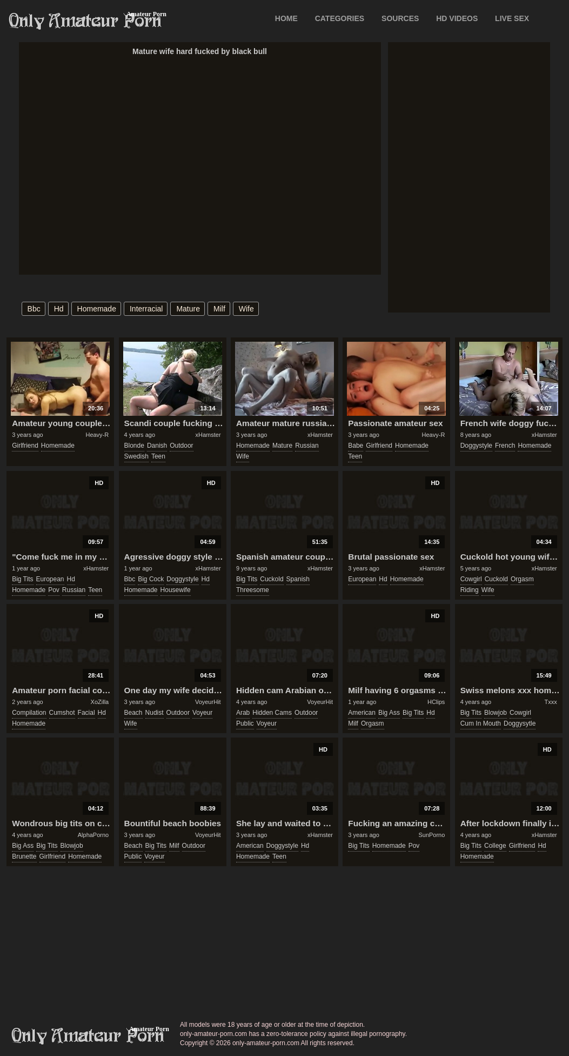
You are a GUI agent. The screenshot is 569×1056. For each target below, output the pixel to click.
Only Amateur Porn (85, 21)
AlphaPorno (93, 835)
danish (157, 445)
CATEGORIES (340, 18)
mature (188, 308)
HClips (436, 702)
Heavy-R (97, 434)
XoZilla (100, 702)
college (495, 845)
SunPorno (431, 835)
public (245, 723)
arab (243, 712)
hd (59, 308)
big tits (22, 579)
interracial (146, 308)
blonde (134, 445)
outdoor (181, 445)
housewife (175, 590)
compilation (29, 712)
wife (246, 308)
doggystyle (476, 445)
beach (133, 712)
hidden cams (272, 712)
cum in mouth (480, 723)
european (50, 579)
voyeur (202, 712)
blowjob (495, 712)
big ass (389, 712)
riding (469, 590)
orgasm (522, 579)
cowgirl (471, 579)
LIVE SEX (512, 18)
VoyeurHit (208, 702)
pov (53, 590)
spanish (298, 579)
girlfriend (25, 445)
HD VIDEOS (457, 18)
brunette (24, 856)
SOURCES (400, 18)
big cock (151, 579)
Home (286, 18)
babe (355, 445)
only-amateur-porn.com (88, 1036)
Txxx (551, 702)
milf (219, 308)
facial (86, 712)
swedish (136, 456)
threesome (252, 590)
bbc (34, 308)
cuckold (271, 579)
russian (306, 445)
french (505, 445)
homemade (96, 308)
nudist (154, 712)
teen (158, 456)
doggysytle (519, 723)
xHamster (208, 434)
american (362, 712)
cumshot (62, 712)
